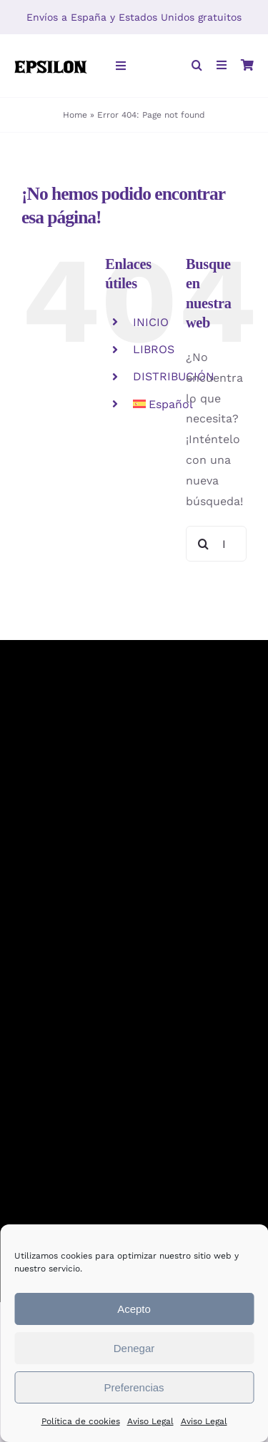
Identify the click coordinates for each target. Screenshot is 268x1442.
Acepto (134, 1309)
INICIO (151, 322)
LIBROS (153, 349)
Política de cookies (80, 1421)
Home (75, 115)
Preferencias (134, 1387)
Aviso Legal (150, 1421)
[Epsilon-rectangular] (50, 58)
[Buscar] (204, 544)
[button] (197, 66)
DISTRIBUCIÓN (173, 376)
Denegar (134, 1348)
